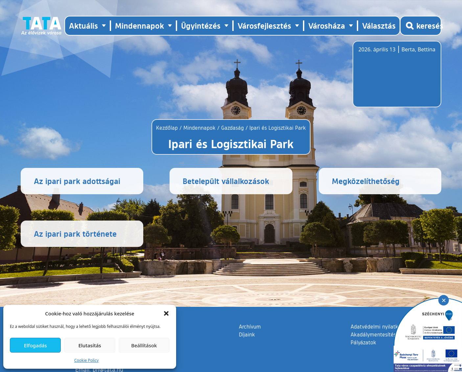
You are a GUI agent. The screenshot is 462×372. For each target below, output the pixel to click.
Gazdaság (232, 127)
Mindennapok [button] (139, 25)
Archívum (250, 326)
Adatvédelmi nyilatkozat (379, 326)
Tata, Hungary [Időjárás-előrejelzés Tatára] (395, 78)
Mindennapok (199, 127)
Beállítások (144, 345)
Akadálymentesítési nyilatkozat (388, 334)
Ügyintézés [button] (200, 25)
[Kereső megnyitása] (420, 26)
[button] (166, 313)
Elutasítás (89, 345)
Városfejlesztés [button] (264, 25)
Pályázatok (363, 342)
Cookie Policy (86, 360)
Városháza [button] (326, 25)
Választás (379, 25)
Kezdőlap (167, 127)
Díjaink (247, 334)
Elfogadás (35, 345)
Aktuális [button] (83, 25)
